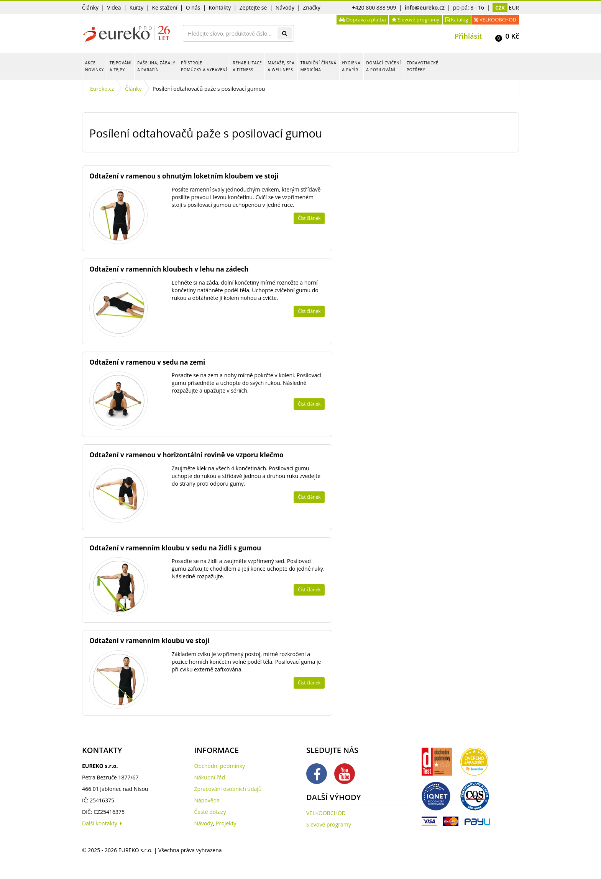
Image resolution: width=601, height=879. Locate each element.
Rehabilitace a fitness (247, 66)
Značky (311, 7)
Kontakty (220, 7)
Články (90, 7)
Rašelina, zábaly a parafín (156, 66)
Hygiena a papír (351, 66)
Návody (285, 7)
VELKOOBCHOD (495, 19)
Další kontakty (102, 823)
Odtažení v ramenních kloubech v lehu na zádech (169, 269)
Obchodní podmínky (219, 765)
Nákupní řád (209, 777)
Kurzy (136, 7)
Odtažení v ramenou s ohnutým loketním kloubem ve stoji (184, 176)
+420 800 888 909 (374, 7)
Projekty (226, 823)
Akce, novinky (94, 66)
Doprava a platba (362, 19)
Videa (114, 7)
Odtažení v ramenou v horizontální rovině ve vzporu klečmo (186, 454)
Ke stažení (164, 7)
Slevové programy (415, 19)
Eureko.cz (102, 88)
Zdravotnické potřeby (422, 66)
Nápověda (207, 800)
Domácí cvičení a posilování (383, 66)
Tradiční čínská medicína (318, 66)
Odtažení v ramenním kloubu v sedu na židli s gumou (175, 547)
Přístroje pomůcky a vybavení (204, 66)
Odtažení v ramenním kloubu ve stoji (149, 640)
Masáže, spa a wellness (281, 66)
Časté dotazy (210, 811)
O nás (193, 7)
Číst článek (309, 218)
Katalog (456, 19)
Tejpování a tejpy (120, 66)
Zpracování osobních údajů (228, 788)
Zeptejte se (253, 7)
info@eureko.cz (425, 7)
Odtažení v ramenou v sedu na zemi (147, 362)
